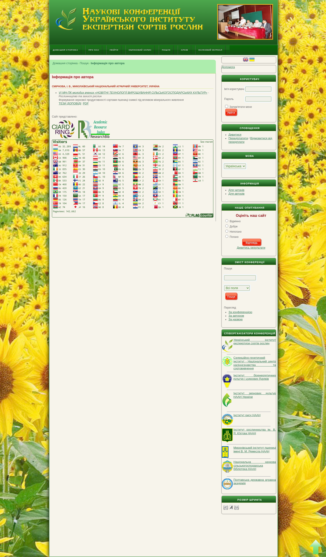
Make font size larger (236, 507)
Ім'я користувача (234, 89)
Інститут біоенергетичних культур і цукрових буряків (254, 377)
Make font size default (231, 507)
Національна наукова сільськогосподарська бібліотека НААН (254, 465)
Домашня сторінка (65, 50)
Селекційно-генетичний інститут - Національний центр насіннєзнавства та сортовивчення (254, 363)
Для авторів (236, 193)
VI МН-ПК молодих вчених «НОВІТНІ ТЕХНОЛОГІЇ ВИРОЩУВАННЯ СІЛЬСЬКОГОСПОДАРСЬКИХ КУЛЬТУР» (133, 92)
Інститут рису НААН (247, 415)
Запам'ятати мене (240, 107)
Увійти (113, 50)
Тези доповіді (70, 103)
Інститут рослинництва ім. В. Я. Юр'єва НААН (254, 431)
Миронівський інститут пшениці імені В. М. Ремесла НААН (254, 449)
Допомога (228, 67)
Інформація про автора (108, 63)
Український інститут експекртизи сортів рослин (254, 341)
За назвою (235, 319)
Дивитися (234, 134)
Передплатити (238, 138)
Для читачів (236, 190)
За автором (236, 315)
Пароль (229, 99)
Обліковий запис (140, 50)
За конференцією (240, 312)
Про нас (93, 50)
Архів (184, 50)
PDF (86, 103)
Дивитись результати (251, 247)
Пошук (166, 50)
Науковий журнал (210, 50)
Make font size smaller (226, 507)
